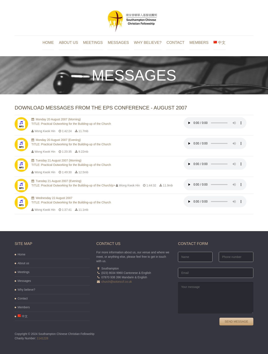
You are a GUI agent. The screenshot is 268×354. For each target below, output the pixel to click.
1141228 (42, 338)
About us (68, 42)
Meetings (93, 42)
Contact (175, 42)
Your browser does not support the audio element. (215, 123)
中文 (219, 42)
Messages (118, 42)
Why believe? (148, 42)
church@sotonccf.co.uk (116, 281)
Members (199, 42)
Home (48, 42)
